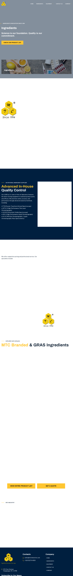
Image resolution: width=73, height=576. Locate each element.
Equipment (49, 566)
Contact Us (50, 569)
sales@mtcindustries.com (32, 560)
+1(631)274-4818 (30, 563)
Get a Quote (51, 486)
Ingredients (50, 563)
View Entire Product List (21, 486)
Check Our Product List (12, 43)
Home (48, 560)
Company (49, 573)
